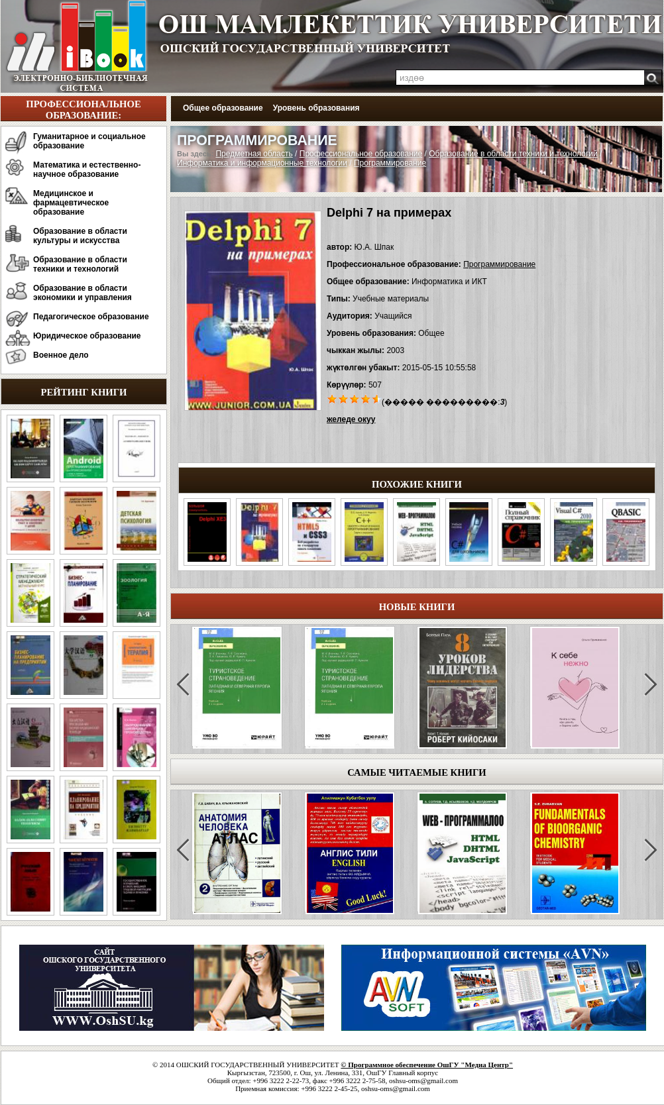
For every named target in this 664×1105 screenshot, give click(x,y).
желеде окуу (351, 419)
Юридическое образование (87, 336)
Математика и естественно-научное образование (86, 169)
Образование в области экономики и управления (82, 293)
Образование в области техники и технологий (80, 264)
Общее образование (223, 108)
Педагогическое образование (91, 316)
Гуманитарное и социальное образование (89, 141)
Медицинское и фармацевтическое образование (71, 203)
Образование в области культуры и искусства (80, 236)
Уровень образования (316, 108)
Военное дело (61, 355)
